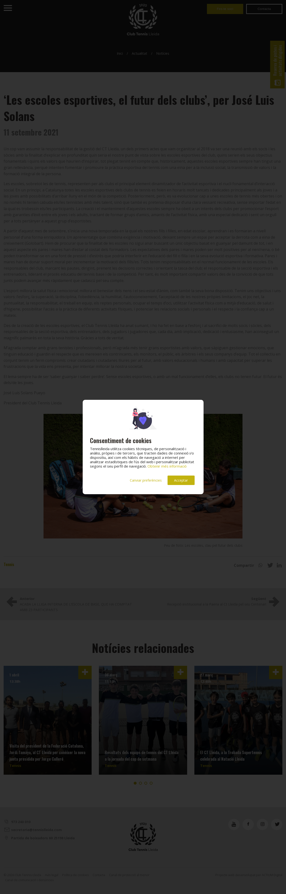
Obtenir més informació (167, 466)
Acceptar (181, 480)
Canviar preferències (146, 480)
